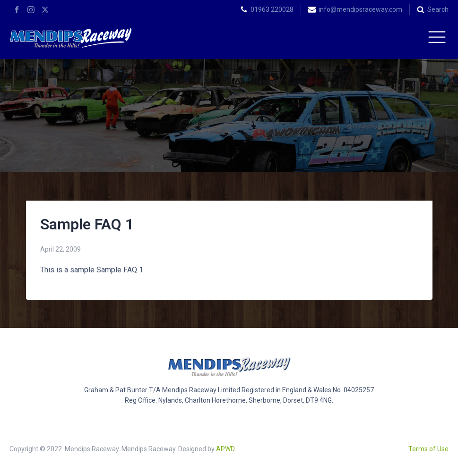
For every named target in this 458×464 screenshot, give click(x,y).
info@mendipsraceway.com (360, 9)
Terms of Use (428, 449)
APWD (225, 449)
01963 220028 (272, 9)
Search (438, 9)
